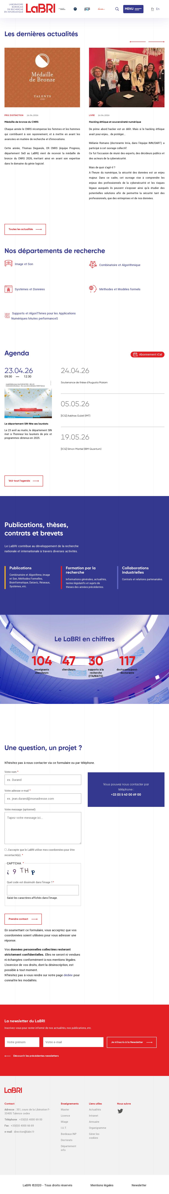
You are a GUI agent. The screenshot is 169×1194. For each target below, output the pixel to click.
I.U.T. (64, 1127)
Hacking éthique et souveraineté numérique (115, 122)
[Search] (117, 9)
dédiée (68, 975)
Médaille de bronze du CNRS (21, 122)
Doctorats (66, 1140)
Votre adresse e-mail (16, 790)
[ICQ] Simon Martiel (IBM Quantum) (81, 449)
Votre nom (10, 771)
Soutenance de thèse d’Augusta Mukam (84, 382)
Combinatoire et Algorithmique (119, 265)
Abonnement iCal (150, 354)
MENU (129, 9)
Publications (20, 568)
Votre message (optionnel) (20, 809)
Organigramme (97, 1127)
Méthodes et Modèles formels (119, 289)
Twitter (120, 1111)
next (156, 42)
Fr (152, 9)
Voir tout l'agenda (19, 481)
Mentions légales (101, 1185)
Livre (92, 115)
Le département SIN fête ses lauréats (26, 424)
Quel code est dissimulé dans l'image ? (29, 882)
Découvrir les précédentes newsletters (36, 1056)
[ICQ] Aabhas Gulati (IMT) (75, 416)
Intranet (93, 1115)
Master (65, 1109)
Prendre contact (19, 919)
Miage (64, 1121)
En (158, 9)
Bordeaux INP (68, 1134)
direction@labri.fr (24, 1131)
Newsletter (139, 1185)
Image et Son (23, 264)
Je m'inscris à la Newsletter (127, 1042)
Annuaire (94, 1121)
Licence (65, 1115)
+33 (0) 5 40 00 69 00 (126, 794)
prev (138, 42)
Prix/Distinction (13, 115)
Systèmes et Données (30, 289)
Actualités (95, 1109)
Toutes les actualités (21, 229)
